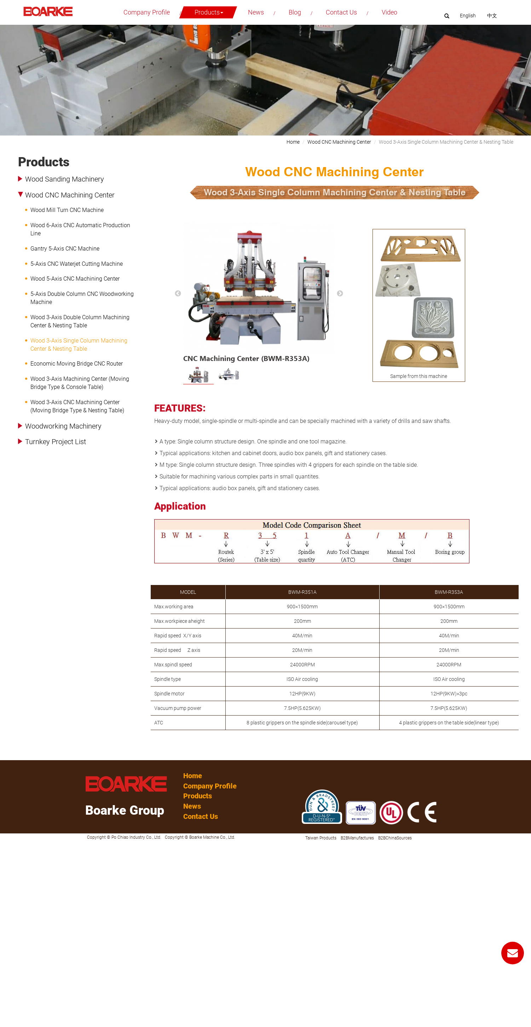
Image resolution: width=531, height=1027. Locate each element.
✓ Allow (8, 861)
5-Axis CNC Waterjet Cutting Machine (76, 263)
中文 (492, 15)
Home (293, 142)
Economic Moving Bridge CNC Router (76, 363)
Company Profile (146, 12)
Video (389, 12)
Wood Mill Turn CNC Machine (67, 210)
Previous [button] (177, 293)
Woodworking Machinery (63, 426)
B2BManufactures (357, 838)
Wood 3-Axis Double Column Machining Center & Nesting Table (79, 321)
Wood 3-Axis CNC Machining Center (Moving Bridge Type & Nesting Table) (77, 406)
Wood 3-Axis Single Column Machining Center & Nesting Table (78, 344)
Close (6, 846)
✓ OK (177, 1023)
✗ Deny (8, 868)
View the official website (55, 910)
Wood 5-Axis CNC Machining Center (75, 278)
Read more (14, 910)
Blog (295, 12)
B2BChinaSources (395, 838)
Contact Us (341, 12)
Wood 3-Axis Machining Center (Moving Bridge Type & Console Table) (79, 382)
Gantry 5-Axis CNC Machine (64, 248)
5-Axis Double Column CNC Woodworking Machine (82, 298)
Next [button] (340, 293)
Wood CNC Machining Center (70, 195)
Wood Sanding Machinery (64, 179)
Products (209, 12)
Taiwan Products (320, 838)
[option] (259, 294)
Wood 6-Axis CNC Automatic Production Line (80, 229)
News (256, 12)
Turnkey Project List (55, 441)
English (468, 15)
